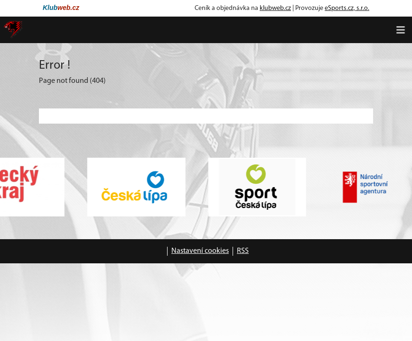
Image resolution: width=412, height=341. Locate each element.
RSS (243, 251)
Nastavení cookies (200, 251)
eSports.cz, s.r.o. (347, 8)
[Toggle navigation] (400, 29)
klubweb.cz (275, 8)
